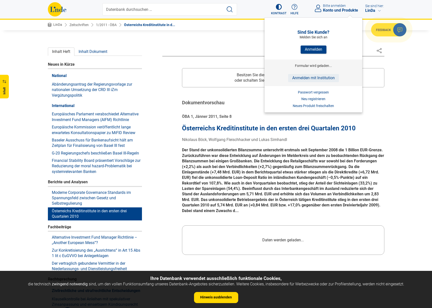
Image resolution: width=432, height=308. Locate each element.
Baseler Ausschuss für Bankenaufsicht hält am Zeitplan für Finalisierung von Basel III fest (92, 70)
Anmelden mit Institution (313, 78)
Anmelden (313, 49)
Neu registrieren (313, 99)
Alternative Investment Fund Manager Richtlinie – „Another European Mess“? (94, 167)
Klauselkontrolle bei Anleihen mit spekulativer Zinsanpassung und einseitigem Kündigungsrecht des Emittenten (95, 232)
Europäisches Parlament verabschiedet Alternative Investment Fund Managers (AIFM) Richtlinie (95, 44)
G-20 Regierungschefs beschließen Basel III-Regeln (95, 80)
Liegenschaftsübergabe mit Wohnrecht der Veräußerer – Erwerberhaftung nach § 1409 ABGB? (96, 266)
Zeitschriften (79, 25)
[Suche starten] (230, 9)
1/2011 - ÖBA (106, 25)
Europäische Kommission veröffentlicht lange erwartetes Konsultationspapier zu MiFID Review (93, 57)
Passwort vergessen (313, 92)
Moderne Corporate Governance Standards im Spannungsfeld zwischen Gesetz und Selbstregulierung (91, 125)
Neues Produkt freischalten (313, 106)
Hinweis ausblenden (216, 297)
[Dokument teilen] (379, 50)
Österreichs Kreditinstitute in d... (149, 25)
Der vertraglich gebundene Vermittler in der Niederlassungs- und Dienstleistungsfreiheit (89, 193)
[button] (279, 9)
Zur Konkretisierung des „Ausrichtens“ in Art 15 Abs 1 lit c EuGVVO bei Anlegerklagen (96, 180)
